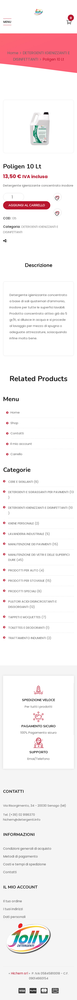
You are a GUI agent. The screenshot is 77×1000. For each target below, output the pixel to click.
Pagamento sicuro (38, 726)
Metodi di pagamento (20, 856)
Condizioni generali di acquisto (27, 848)
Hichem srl (19, 973)
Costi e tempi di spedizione (24, 864)
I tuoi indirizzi (13, 909)
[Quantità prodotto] (13, 197)
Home (12, 52)
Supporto (38, 752)
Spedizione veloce (38, 700)
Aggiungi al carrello (26, 205)
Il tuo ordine (12, 901)
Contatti (10, 872)
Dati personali (14, 916)
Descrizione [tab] (38, 265)
